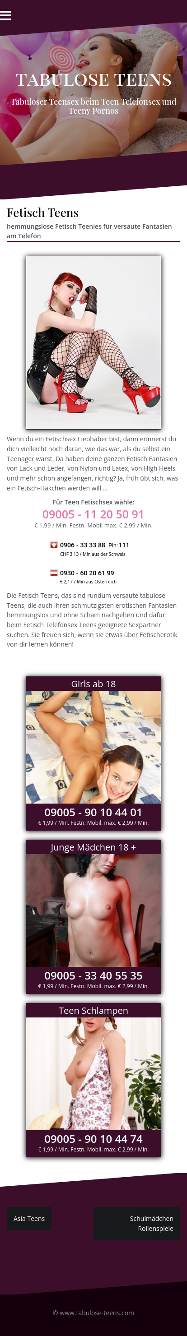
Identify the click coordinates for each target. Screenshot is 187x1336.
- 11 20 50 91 (93, 514)
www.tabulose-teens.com (97, 1312)
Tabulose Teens (93, 78)
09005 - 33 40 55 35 (93, 975)
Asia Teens (29, 1218)
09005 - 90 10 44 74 (93, 1138)
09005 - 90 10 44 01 (93, 811)
